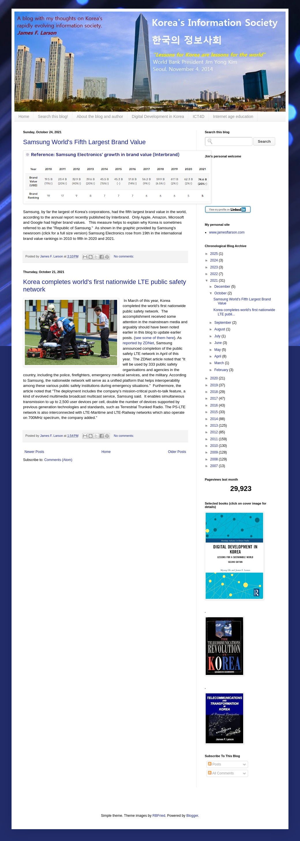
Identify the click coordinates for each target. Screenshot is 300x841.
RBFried (159, 816)
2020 (214, 378)
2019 (214, 385)
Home (23, 116)
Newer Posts (34, 452)
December (222, 287)
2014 (214, 419)
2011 (214, 439)
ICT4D (198, 116)
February (221, 370)
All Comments (221, 773)
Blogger (192, 816)
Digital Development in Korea (158, 116)
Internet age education (233, 116)
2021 (214, 281)
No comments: (124, 256)
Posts (214, 764)
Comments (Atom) (58, 460)
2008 (214, 459)
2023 (214, 267)
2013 (214, 426)
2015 (214, 412)
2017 (214, 398)
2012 (214, 432)
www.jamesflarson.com (227, 232)
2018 (214, 392)
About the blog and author (100, 116)
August (220, 329)
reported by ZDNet (138, 343)
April (218, 356)
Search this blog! (53, 116)
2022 (214, 274)
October (221, 293)
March (219, 363)
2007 (214, 466)
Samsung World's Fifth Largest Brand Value (84, 142)
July (218, 336)
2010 (214, 446)
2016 (214, 405)
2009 (214, 452)
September (223, 323)
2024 (214, 260)
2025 (214, 254)
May (218, 350)
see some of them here (154, 338)
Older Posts (177, 452)
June (218, 343)
